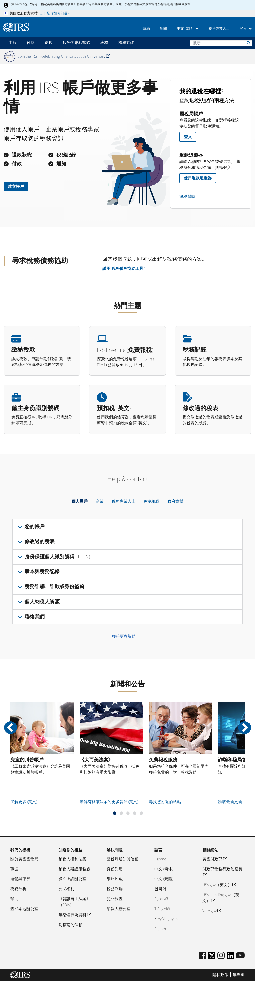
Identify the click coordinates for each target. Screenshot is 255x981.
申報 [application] (13, 42)
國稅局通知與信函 (122, 859)
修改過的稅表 (40, 541)
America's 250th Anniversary (85, 56)
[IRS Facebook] (202, 956)
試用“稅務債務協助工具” (123, 268)
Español (160, 859)
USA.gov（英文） (219, 885)
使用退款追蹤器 (198, 178)
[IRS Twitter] (212, 957)
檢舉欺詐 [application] (126, 42)
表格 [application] (104, 42)
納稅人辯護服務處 (74, 869)
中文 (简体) (163, 869)
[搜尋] (221, 43)
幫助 (146, 28)
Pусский (161, 899)
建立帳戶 (16, 186)
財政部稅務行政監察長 (222, 872)
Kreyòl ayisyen (166, 919)
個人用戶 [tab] (80, 501)
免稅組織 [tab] (151, 501)
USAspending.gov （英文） (220, 898)
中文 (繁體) (188, 28)
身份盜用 (115, 869)
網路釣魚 (115, 879)
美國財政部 (214, 859)
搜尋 (248, 43)
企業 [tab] (100, 501)
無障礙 (239, 974)
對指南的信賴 (70, 925)
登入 (246, 28)
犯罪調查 (115, 899)
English (160, 928)
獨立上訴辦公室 (72, 879)
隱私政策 (220, 974)
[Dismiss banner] (248, 56)
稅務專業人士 (219, 28)
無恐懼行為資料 (75, 915)
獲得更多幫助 (124, 636)
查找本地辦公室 (24, 909)
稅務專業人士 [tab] (123, 501)
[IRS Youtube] (240, 956)
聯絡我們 (35, 616)
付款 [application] (31, 42)
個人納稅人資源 (42, 601)
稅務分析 (18, 889)
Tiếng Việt (162, 909)
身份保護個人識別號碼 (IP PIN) (57, 556)
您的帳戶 (35, 526)
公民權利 (66, 889)
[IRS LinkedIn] (230, 957)
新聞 (163, 28)
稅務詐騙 (115, 889)
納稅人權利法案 (72, 859)
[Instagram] (221, 956)
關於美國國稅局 (24, 859)
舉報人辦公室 (118, 909)
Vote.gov (211, 911)
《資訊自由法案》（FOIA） (74, 902)
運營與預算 (20, 879)
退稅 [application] (49, 42)
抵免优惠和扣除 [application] (76, 42)
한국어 (160, 889)
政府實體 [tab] (175, 501)
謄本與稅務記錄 (42, 571)
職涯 (14, 869)
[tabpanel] (127, 572)
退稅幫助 (187, 196)
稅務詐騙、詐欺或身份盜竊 (54, 586)
